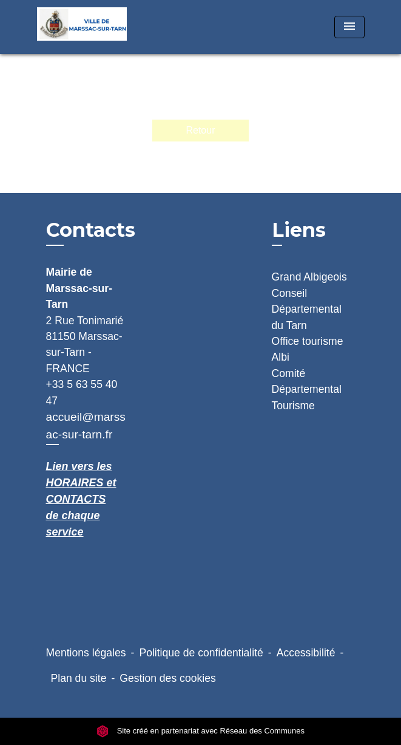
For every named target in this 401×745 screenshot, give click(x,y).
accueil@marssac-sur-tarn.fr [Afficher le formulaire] (86, 425)
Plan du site (79, 678)
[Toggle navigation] (349, 27)
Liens (299, 230)
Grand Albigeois (309, 277)
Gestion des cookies (167, 678)
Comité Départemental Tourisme (307, 389)
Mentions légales (86, 653)
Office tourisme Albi (307, 349)
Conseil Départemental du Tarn (307, 309)
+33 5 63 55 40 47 (82, 392)
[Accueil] (82, 27)
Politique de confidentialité (201, 653)
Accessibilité (306, 653)
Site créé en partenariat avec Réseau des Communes (200, 731)
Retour (200, 130)
